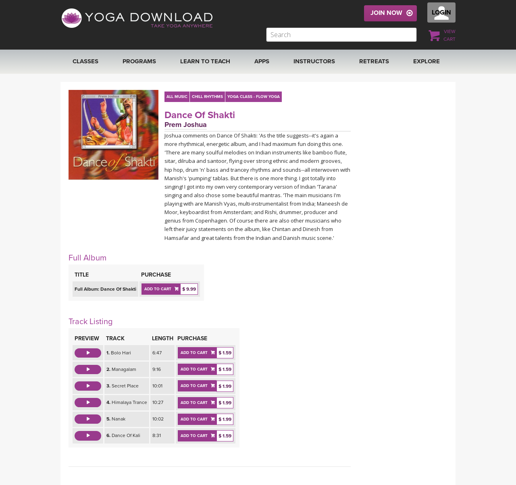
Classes (85, 61)
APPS (261, 61)
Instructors (314, 61)
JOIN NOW (386, 13)
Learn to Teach (205, 61)
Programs (139, 61)
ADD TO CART (157, 289)
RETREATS (374, 61)
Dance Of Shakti (199, 115)
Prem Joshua (185, 124)
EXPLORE (426, 61)
